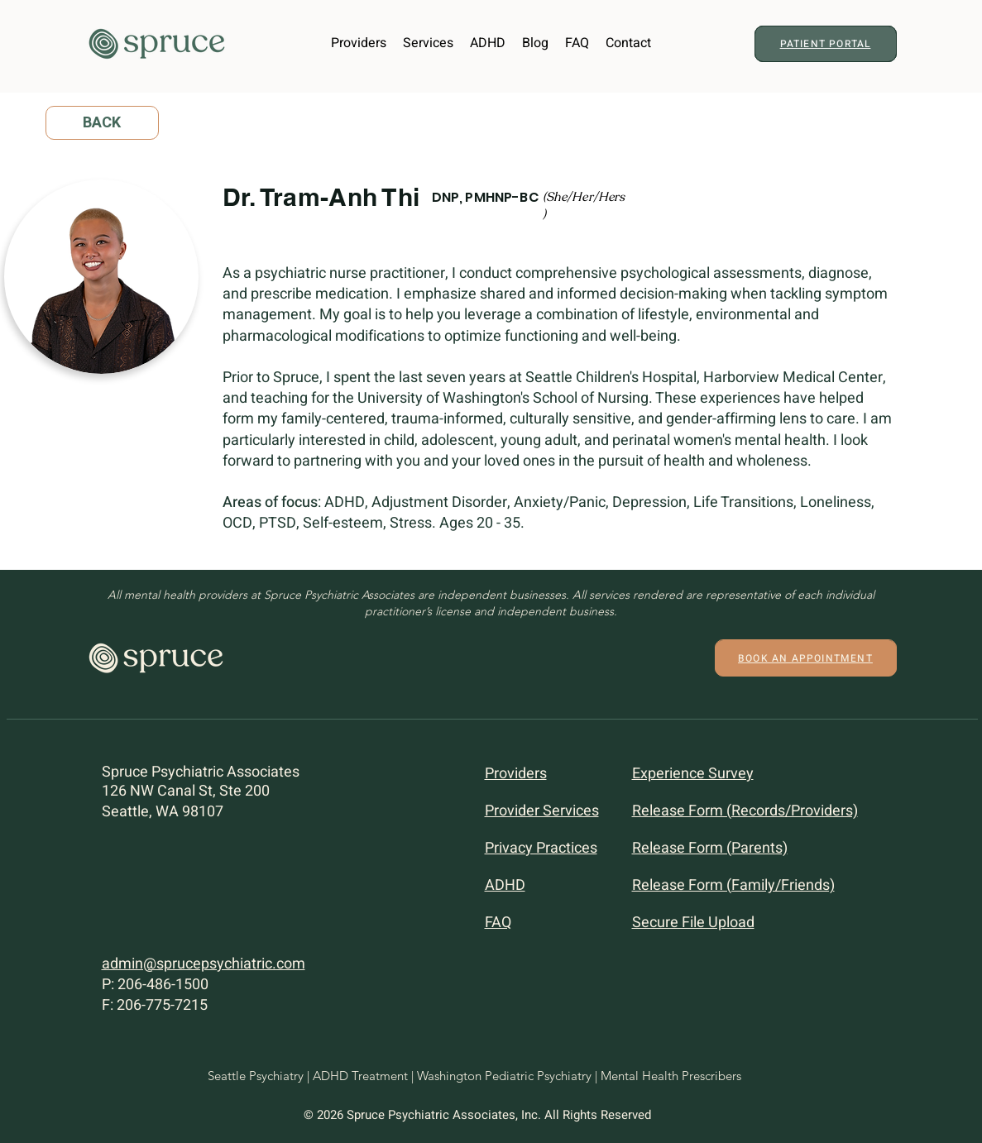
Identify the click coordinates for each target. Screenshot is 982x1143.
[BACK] (102, 123)
